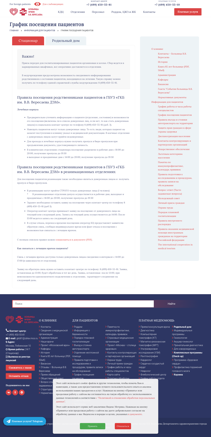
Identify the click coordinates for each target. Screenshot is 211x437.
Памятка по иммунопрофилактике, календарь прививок (171, 166)
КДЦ (61, 11)
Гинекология (180, 338)
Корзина (178, 374)
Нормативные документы (172, 97)
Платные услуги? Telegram (25, 421)
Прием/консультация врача (155, 327)
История (163, 61)
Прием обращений (50, 374)
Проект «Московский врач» (55, 345)
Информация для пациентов (167, 101)
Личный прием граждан (171, 202)
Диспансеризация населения (174, 136)
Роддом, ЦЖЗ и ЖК (123, 11)
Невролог (146, 371)
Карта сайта (113, 374)
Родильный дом (182, 327)
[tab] (28, 40)
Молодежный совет (169, 198)
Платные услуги (188, 11)
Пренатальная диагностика (188, 345)
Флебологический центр (153, 374)
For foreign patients (20, 4)
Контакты (149, 11)
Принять (92, 426)
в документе (135, 414)
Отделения (78, 11)
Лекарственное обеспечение (174, 149)
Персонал (98, 11)
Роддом (78, 327)
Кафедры (163, 79)
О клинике (157, 48)
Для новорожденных (185, 349)
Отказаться (123, 426)
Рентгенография (149, 356)
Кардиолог (146, 360)
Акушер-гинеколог (183, 341)
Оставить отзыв (19, 376)
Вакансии (163, 84)
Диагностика (147, 330)
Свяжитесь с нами (20, 367)
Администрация (167, 75)
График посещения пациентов (175, 114)
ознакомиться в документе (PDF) (74, 239)
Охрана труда (165, 207)
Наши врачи (47, 341)
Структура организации (53, 389)
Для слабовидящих (48, 4)
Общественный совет (52, 378)
